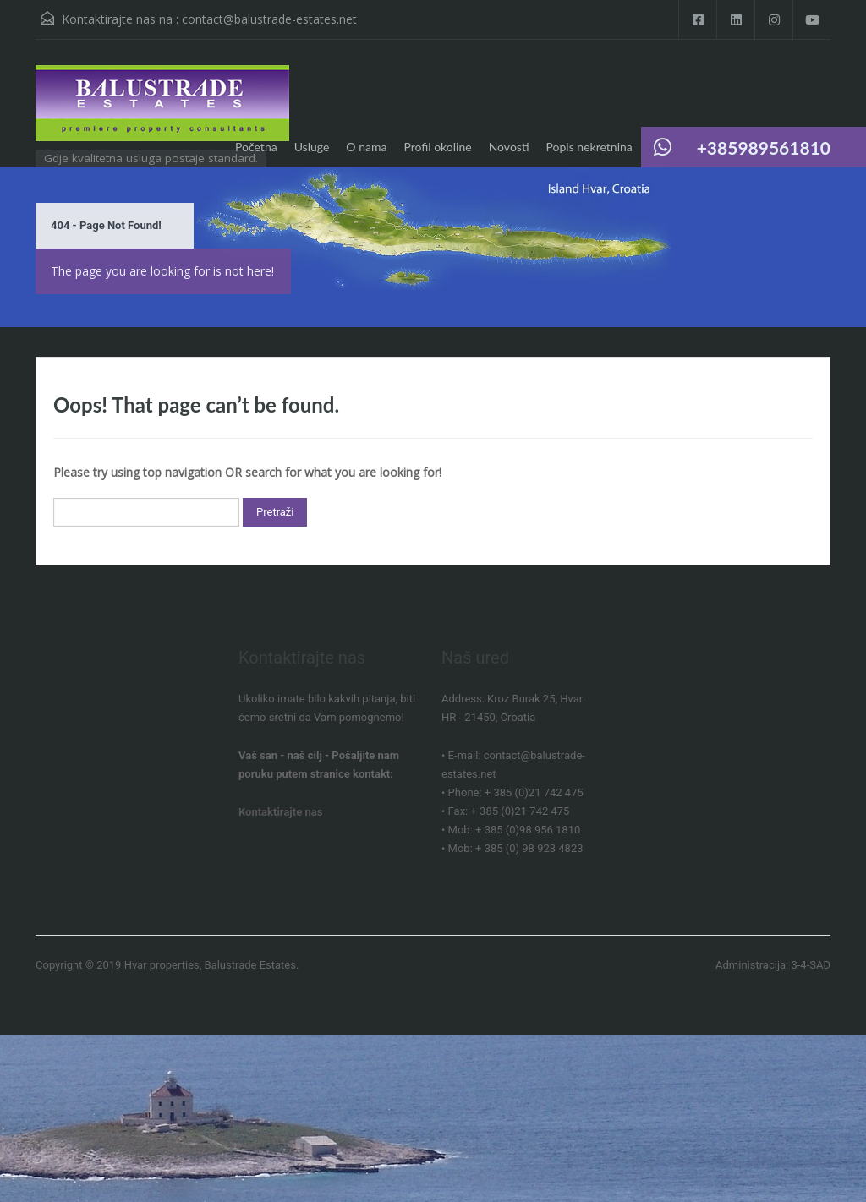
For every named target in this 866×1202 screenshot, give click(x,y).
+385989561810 (763, 147)
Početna (256, 146)
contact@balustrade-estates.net (269, 19)
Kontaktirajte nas (280, 812)
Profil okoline (437, 146)
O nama (366, 146)
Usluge (312, 146)
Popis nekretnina (589, 146)
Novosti (509, 146)
